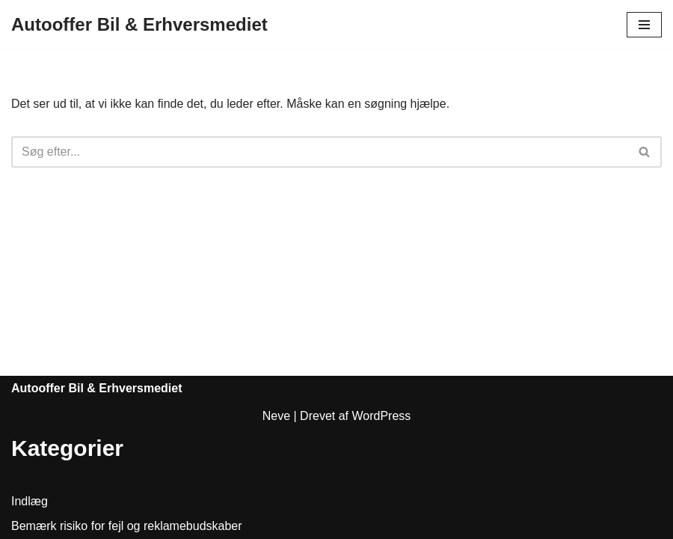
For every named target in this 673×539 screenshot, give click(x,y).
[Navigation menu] (644, 24)
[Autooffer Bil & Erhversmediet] (139, 24)
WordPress (381, 415)
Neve (276, 415)
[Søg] (319, 152)
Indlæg (29, 501)
